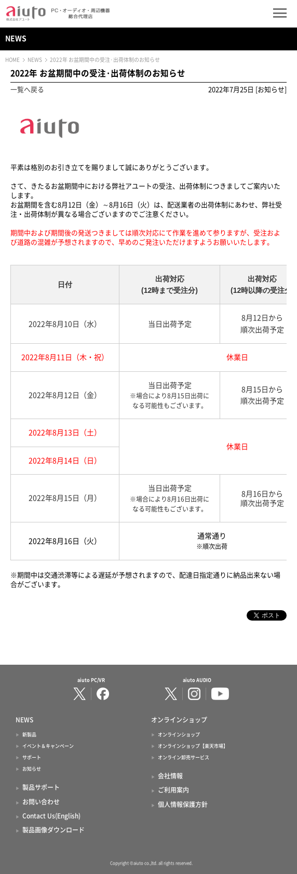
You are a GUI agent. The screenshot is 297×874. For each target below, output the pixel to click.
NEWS (15, 38)
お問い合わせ (41, 802)
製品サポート (41, 787)
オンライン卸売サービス (183, 757)
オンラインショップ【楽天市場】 (193, 746)
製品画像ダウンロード (53, 830)
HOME (12, 59)
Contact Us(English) (51, 816)
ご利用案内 (173, 790)
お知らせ (31, 769)
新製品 (29, 734)
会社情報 (170, 776)
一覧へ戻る (27, 89)
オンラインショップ (179, 734)
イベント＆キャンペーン (48, 746)
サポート (31, 757)
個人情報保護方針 (183, 804)
